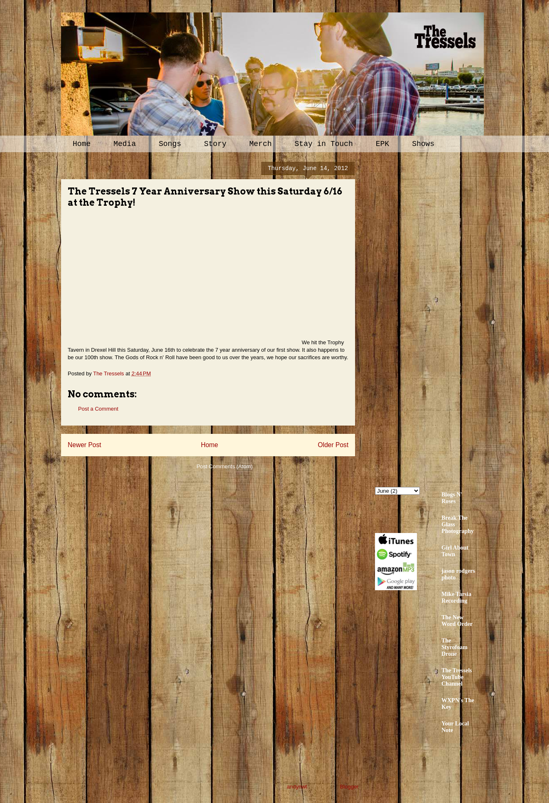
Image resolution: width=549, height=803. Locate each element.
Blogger (349, 787)
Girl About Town (454, 551)
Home (82, 144)
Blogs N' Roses (451, 498)
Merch (260, 144)
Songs (170, 144)
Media (124, 144)
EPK (382, 144)
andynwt (297, 787)
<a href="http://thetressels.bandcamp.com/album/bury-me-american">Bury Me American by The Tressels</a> (447, 318)
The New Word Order (457, 620)
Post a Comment (98, 409)
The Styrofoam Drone (454, 647)
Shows (423, 144)
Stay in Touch (323, 144)
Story (215, 144)
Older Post (333, 444)
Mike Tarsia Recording (456, 597)
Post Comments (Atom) (224, 466)
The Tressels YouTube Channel (456, 677)
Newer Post (84, 444)
